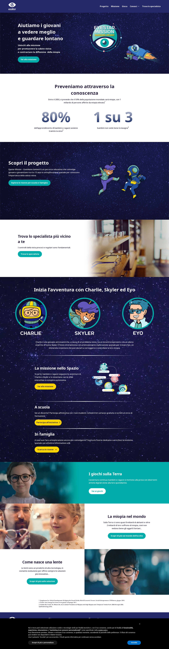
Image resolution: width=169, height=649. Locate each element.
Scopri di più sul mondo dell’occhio (127, 535)
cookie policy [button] (102, 630)
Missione (115, 6)
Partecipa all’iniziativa (47, 422)
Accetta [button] (134, 642)
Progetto (104, 6)
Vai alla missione (28, 59)
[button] (140, 624)
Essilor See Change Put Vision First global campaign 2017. (58, 602)
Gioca (124, 6)
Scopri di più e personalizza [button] (43, 642)
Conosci (133, 6)
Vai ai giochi (97, 491)
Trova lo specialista (151, 6)
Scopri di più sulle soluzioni (42, 581)
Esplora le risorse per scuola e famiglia (29, 182)
